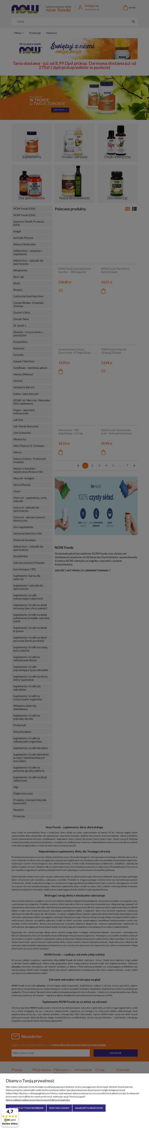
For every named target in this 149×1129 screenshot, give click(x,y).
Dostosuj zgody (59, 1108)
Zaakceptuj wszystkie (89, 1108)
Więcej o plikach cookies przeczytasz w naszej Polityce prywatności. (38, 1099)
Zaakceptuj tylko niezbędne (25, 1108)
